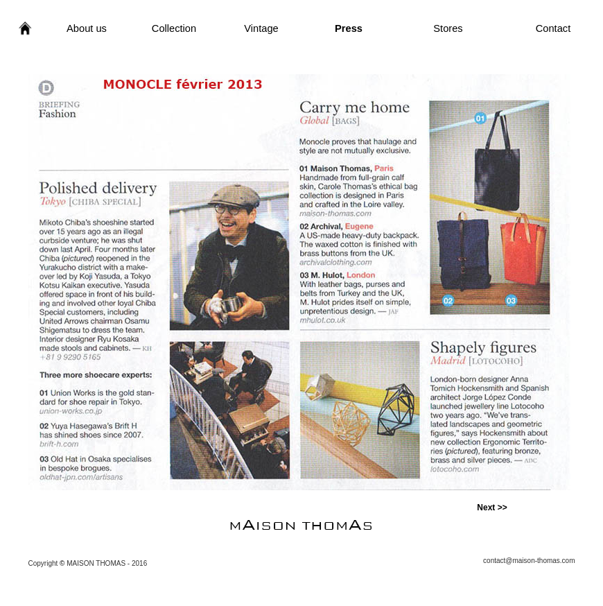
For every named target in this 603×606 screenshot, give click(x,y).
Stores (447, 28)
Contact (553, 28)
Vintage (261, 28)
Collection (174, 28)
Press (348, 28)
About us (87, 28)
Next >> (492, 507)
